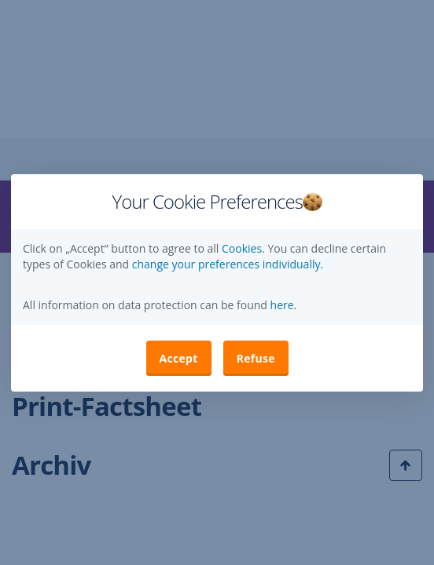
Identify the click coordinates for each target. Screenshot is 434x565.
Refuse (256, 358)
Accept (179, 358)
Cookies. (244, 248)
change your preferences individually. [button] (227, 264)
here (280, 304)
